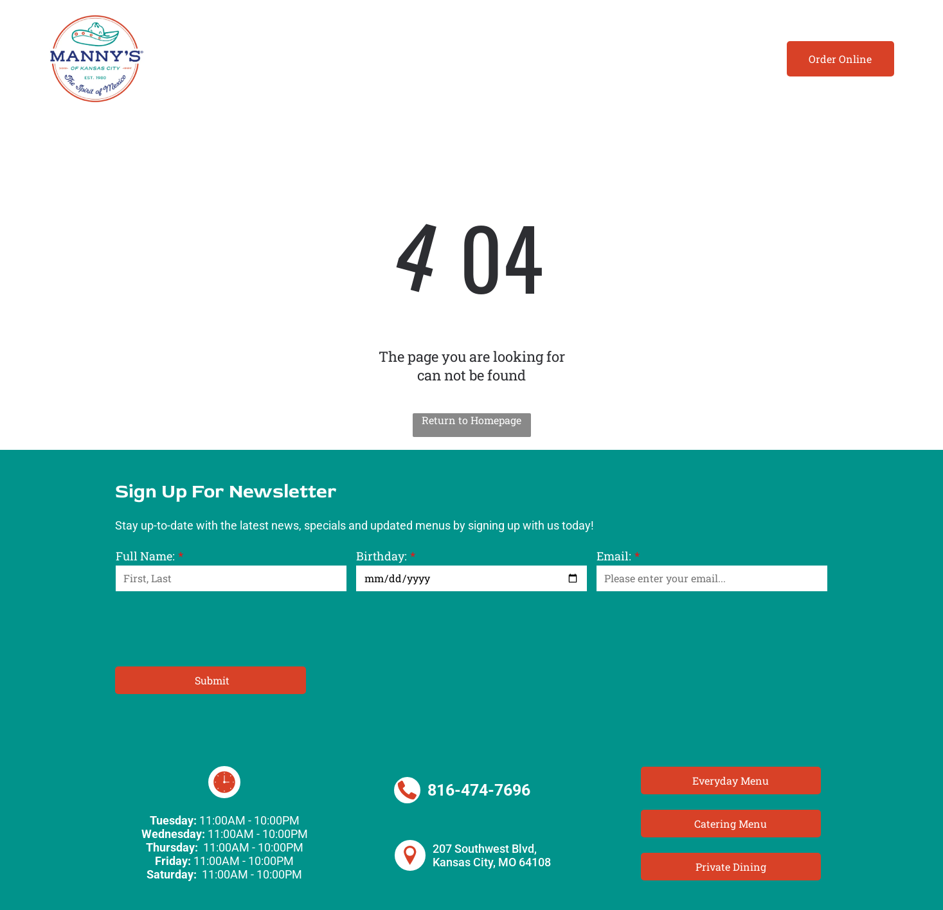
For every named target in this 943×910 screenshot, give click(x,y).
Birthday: (381, 556)
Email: (614, 556)
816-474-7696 (478, 790)
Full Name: (145, 556)
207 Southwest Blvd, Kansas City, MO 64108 (492, 855)
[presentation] (213, 628)
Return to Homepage (471, 420)
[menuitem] (202, 59)
